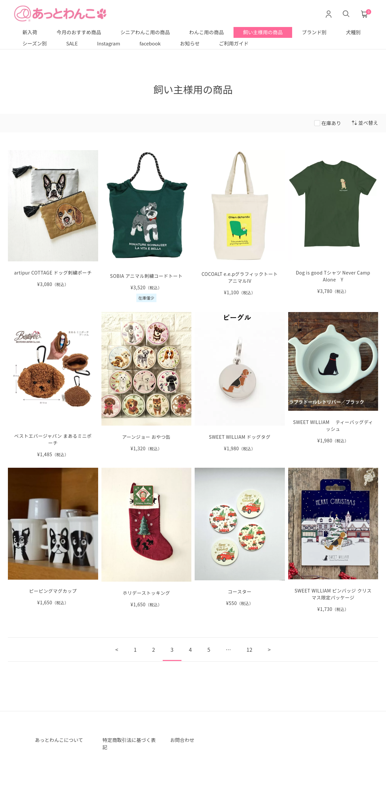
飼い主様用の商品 (263, 32)
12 (249, 649)
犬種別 (353, 32)
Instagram (108, 43)
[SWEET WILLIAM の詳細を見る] (333, 540)
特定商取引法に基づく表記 (128, 744)
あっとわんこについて (61, 740)
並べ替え (365, 122)
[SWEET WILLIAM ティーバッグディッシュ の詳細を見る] (333, 378)
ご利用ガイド (234, 43)
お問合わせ (183, 740)
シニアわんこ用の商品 (145, 32)
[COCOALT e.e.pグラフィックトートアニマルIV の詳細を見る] (240, 223)
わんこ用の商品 (206, 32)
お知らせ (190, 43)
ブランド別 (314, 32)
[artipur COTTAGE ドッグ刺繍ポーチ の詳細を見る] (53, 219)
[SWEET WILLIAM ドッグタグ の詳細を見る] (240, 382)
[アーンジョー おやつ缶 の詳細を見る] (146, 382)
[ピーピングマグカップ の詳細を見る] (53, 537)
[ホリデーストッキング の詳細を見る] (146, 538)
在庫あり (331, 122)
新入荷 (29, 32)
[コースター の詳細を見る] (240, 537)
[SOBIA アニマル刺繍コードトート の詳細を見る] (146, 226)
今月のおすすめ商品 (79, 32)
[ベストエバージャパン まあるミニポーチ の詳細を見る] (53, 385)
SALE (72, 43)
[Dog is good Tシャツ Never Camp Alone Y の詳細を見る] (333, 222)
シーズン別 (34, 43)
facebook (150, 43)
